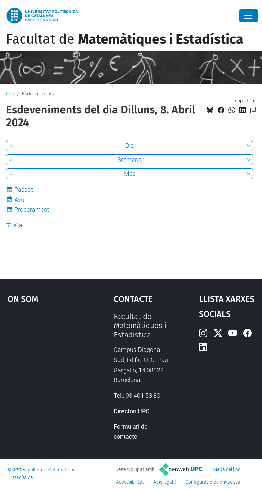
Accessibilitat (130, 482)
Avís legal (163, 482)
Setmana (129, 159)
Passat (23, 189)
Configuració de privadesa (212, 482)
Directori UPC (132, 411)
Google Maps (46, 363)
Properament (31, 209)
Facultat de (124, 39)
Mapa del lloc (226, 469)
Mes (129, 173)
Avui (20, 199)
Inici (10, 93)
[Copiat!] (253, 110)
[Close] (248, 15)
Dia (129, 145)
